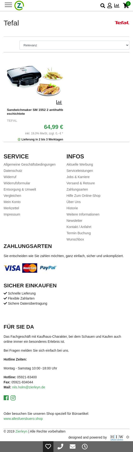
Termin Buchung (79, 233)
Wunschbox (75, 239)
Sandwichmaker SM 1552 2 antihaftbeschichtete (35, 111)
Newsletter (74, 221)
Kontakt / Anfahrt (79, 227)
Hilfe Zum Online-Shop (84, 196)
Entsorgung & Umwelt (20, 189)
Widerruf (10, 177)
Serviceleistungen (80, 171)
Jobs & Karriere (78, 177)
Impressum (12, 214)
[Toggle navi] (8, 5)
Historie (72, 208)
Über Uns (74, 202)
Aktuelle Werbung (80, 164)
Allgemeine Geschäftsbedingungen (30, 164)
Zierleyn (21, 431)
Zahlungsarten (77, 189)
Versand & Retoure (81, 183)
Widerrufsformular (17, 183)
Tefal (12, 120)
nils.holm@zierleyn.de (28, 387)
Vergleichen (12, 196)
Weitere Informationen (83, 214)
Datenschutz (13, 171)
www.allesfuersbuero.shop (23, 419)
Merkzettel (11, 208)
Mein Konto (12, 202)
